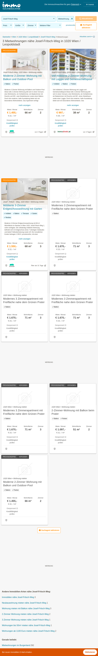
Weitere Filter (50, 25)
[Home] (11, 6)
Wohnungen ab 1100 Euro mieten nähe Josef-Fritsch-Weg (28, 631)
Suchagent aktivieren (86, 26)
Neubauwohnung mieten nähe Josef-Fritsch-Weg (24, 603)
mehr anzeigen (24, 105)
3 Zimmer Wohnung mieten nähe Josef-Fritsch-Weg (25, 620)
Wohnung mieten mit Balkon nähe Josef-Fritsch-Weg (26, 608)
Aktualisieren (86, 19)
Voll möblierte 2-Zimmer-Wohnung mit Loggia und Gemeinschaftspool (72, 77)
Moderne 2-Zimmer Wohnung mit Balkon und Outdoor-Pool (22, 77)
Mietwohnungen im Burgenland (16, 645)
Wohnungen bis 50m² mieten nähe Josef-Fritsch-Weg (26, 625)
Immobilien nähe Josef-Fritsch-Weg (18, 597)
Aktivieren (90, 652)
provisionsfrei (70, 25)
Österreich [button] (76, 4)
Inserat (90, 4)
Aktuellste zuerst (86, 37)
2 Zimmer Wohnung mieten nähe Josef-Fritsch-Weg (25, 614)
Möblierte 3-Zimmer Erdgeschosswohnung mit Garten (22, 207)
